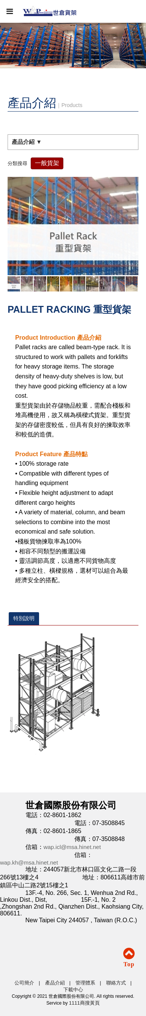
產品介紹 (55, 983)
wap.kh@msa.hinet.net (29, 862)
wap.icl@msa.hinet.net (72, 847)
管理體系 (85, 983)
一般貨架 (47, 163)
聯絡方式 (116, 983)
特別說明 (24, 618)
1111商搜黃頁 (84, 1003)
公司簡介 (24, 983)
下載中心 (73, 989)
